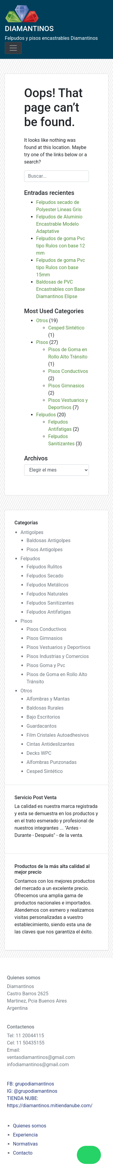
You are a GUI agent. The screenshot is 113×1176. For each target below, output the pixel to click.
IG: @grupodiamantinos (32, 1091)
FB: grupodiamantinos (30, 1084)
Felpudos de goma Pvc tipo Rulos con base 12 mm (60, 246)
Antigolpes (31, 532)
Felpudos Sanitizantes (50, 603)
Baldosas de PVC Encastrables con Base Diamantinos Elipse (60, 289)
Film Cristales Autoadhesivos (58, 735)
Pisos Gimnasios (66, 386)
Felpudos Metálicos (47, 585)
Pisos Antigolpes (45, 549)
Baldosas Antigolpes (49, 540)
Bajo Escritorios (43, 717)
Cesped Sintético (66, 328)
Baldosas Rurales (45, 708)
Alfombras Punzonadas (52, 762)
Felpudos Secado (45, 576)
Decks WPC (39, 753)
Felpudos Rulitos (44, 567)
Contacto (23, 1153)
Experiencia (25, 1135)
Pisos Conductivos (68, 371)
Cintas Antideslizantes (50, 744)
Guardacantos (42, 726)
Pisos (42, 342)
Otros (42, 320)
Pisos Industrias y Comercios (58, 656)
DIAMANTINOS (29, 28)
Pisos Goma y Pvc (46, 665)
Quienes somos (29, 1126)
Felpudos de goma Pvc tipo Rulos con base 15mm (60, 267)
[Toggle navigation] (13, 48)
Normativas (25, 1144)
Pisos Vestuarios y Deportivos (58, 647)
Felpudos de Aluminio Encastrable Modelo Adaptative (59, 224)
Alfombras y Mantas (48, 699)
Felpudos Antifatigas (49, 612)
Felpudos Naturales (47, 594)
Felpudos (46, 415)
